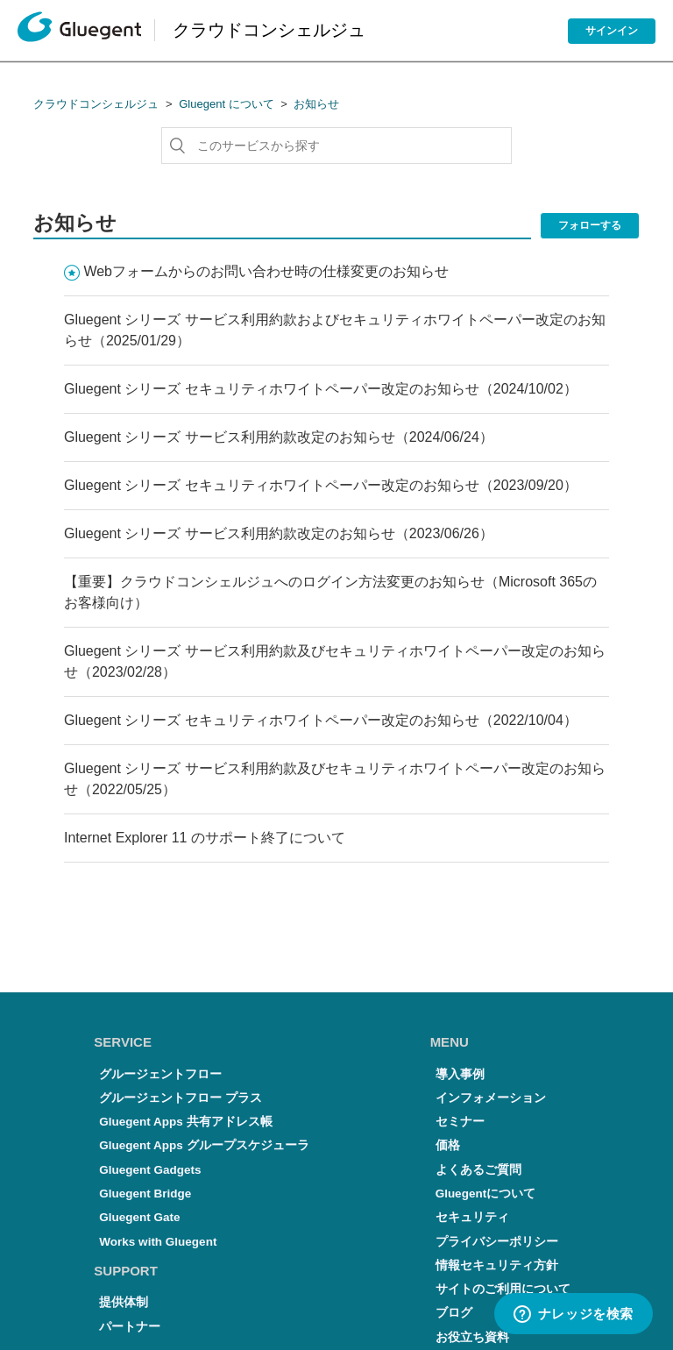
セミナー (460, 1121)
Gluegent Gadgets (150, 1169)
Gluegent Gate (139, 1217)
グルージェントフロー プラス (180, 1098)
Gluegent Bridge (145, 1193)
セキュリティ (472, 1217)
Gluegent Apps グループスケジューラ (203, 1145)
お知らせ (316, 103)
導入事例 (460, 1074)
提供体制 (123, 1302)
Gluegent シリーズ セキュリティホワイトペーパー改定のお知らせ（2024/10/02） (320, 388)
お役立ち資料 (472, 1337)
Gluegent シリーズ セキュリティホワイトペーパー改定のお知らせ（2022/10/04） (320, 720)
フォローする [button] (589, 225)
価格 (448, 1145)
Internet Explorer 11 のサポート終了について (204, 837)
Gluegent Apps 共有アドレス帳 (185, 1121)
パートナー (129, 1326)
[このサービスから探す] (336, 145)
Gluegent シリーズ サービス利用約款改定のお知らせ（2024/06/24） (278, 437)
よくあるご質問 (478, 1169)
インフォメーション (491, 1098)
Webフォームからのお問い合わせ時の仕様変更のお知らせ (266, 271)
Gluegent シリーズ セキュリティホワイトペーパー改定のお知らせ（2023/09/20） (320, 485)
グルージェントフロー (160, 1074)
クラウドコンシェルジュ (96, 103)
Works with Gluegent (157, 1241)
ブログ (454, 1312)
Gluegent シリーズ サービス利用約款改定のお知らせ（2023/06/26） (278, 533)
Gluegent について (226, 103)
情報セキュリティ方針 (497, 1265)
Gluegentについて (486, 1193)
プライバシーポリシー (497, 1241)
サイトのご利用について (503, 1289)
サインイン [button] (611, 31)
